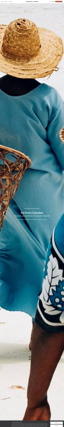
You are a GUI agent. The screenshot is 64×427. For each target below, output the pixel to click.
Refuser (56, 419)
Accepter (56, 416)
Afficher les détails (49, 425)
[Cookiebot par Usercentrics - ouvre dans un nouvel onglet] (6, 425)
